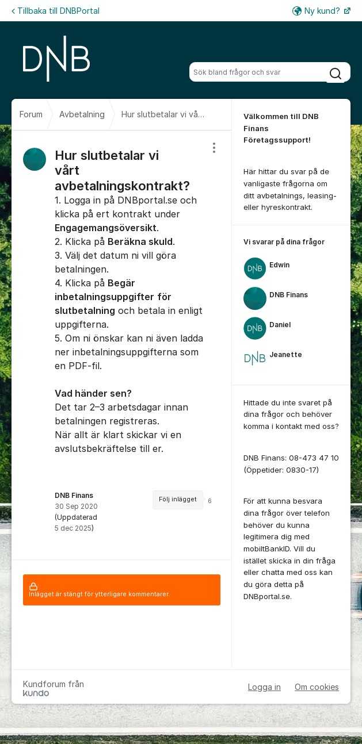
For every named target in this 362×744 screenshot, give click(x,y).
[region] (122, 345)
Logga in (264, 687)
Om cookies (317, 687)
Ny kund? (317, 11)
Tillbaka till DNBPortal (56, 11)
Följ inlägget (178, 499)
